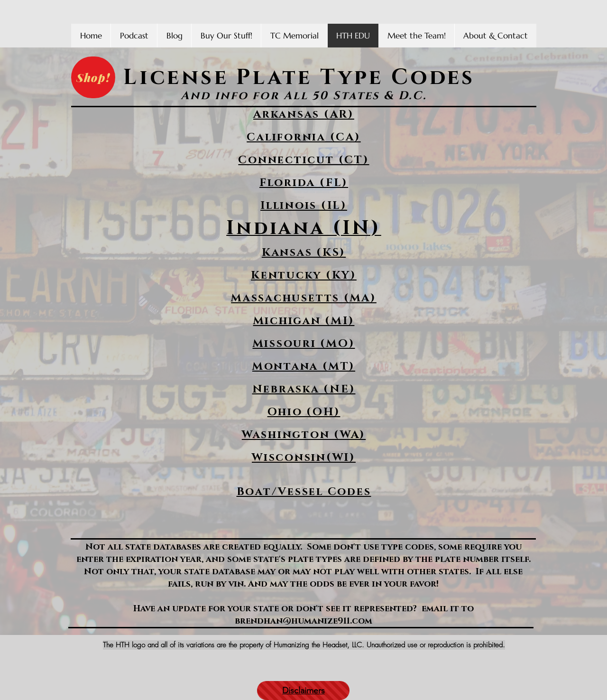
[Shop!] (93, 77)
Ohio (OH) (303, 412)
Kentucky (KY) (304, 275)
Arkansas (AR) (303, 114)
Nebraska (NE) (304, 389)
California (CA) (303, 137)
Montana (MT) (303, 366)
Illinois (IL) (303, 205)
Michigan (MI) (304, 321)
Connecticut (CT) (303, 160)
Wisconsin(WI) (304, 457)
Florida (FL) (303, 183)
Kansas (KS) (304, 252)
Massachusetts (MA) (304, 298)
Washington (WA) (304, 435)
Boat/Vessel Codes (304, 492)
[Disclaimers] (303, 690)
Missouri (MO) (304, 343)
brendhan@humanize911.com (303, 621)
